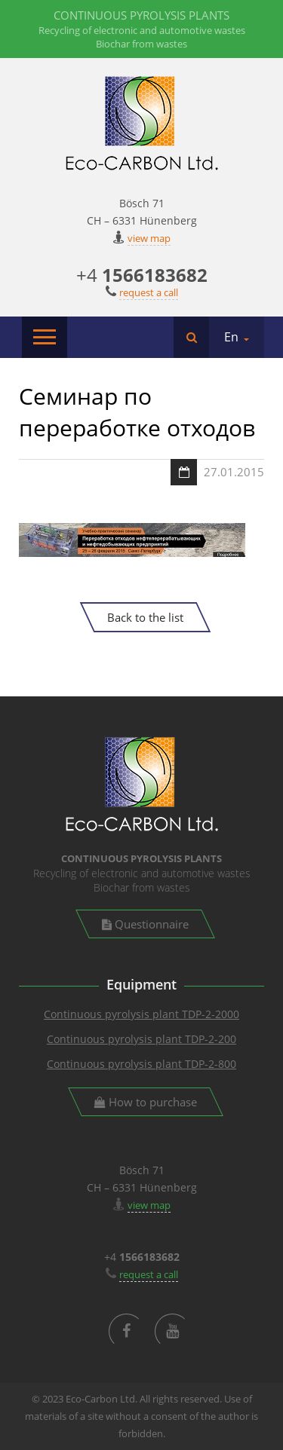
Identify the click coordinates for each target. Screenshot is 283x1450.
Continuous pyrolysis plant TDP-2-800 (141, 1064)
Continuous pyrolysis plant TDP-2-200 (141, 1039)
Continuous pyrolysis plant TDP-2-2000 (141, 1014)
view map (149, 238)
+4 (142, 274)
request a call (148, 292)
